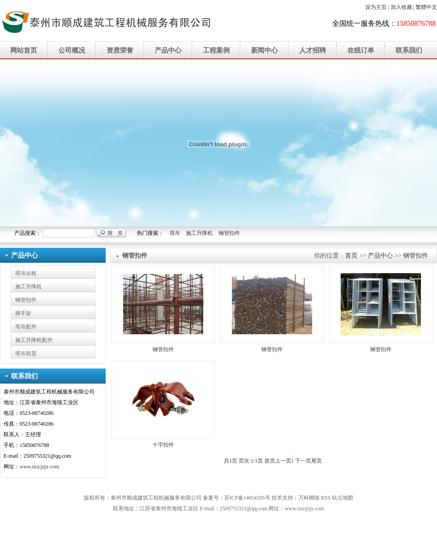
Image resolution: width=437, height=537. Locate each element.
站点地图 (342, 498)
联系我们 (409, 50)
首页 (351, 255)
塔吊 (174, 233)
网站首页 (23, 50)
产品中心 (168, 50)
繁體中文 (426, 7)
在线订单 (360, 50)
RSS (325, 498)
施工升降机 (199, 233)
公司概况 (71, 50)
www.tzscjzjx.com (39, 466)
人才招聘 (312, 50)
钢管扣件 (229, 233)
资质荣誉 (120, 50)
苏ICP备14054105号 (247, 498)
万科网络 (309, 498)
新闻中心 (264, 50)
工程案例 (216, 50)
